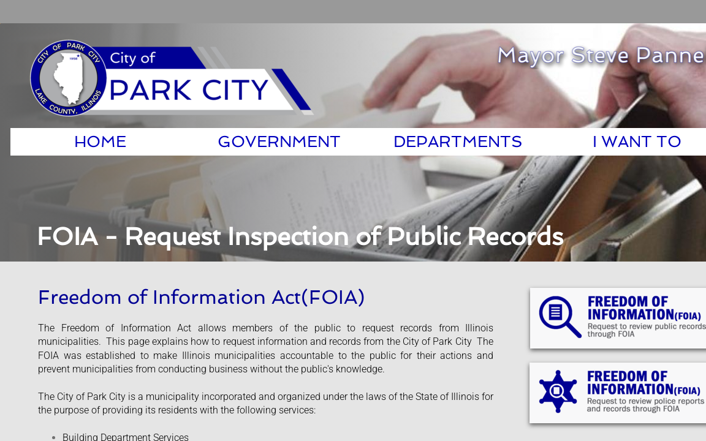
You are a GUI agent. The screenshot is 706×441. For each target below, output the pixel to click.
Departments (458, 141)
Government (279, 141)
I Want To (637, 141)
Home (100, 141)
